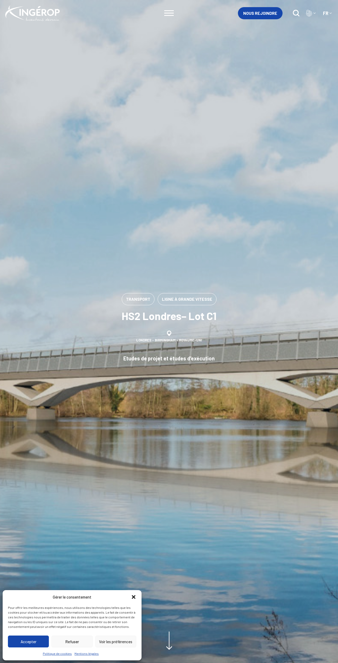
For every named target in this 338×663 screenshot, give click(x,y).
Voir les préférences (115, 641)
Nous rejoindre (260, 13)
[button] (133, 597)
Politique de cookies (57, 653)
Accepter (28, 641)
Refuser (72, 641)
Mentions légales (86, 653)
